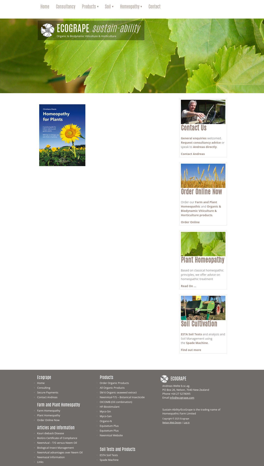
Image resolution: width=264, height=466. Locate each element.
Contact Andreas (193, 154)
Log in (187, 422)
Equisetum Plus (109, 426)
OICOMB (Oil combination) (116, 402)
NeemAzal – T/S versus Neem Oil (57, 443)
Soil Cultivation (199, 324)
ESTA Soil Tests (191, 334)
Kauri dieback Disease (50, 433)
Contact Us (193, 128)
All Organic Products (112, 388)
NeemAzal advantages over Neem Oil (60, 452)
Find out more (191, 350)
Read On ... (188, 286)
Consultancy (65, 7)
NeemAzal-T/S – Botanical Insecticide (122, 397)
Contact (154, 7)
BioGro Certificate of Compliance (57, 438)
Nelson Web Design (172, 422)
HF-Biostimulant (110, 406)
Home (44, 7)
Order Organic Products (114, 383)
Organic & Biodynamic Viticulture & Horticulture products (201, 210)
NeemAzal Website (111, 435)
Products (89, 7)
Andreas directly (205, 147)
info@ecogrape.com (182, 397)
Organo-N (106, 421)
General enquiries (193, 138)
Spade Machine (197, 343)
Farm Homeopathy (48, 410)
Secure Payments (47, 392)
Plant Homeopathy (202, 260)
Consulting (43, 388)
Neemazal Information (51, 457)
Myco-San (106, 416)
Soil (108, 7)
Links (40, 462)
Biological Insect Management (55, 448)
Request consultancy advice (201, 142)
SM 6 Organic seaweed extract (118, 392)
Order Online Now (201, 192)
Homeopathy (129, 7)
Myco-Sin (105, 411)
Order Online (190, 222)
